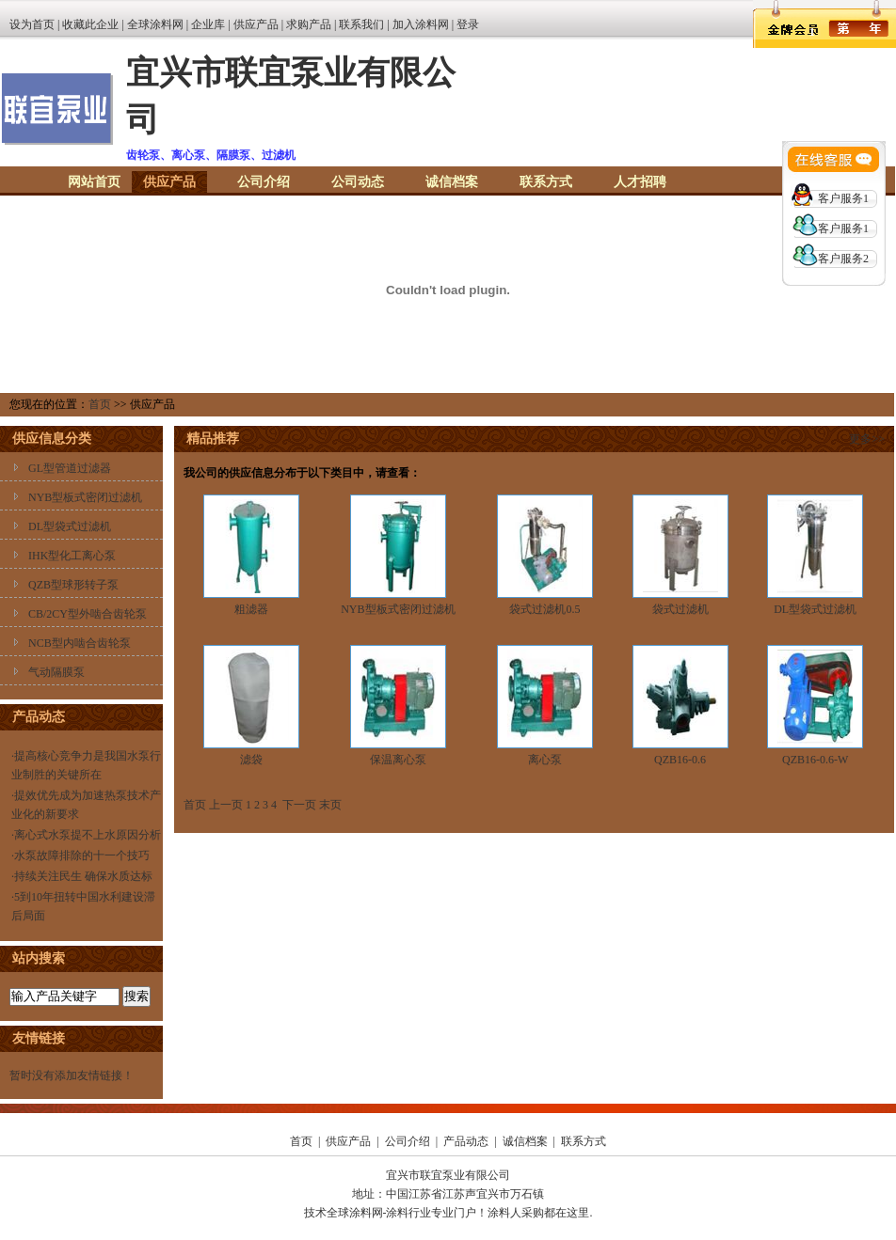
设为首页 (32, 24)
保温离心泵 (398, 759)
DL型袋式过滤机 (69, 526)
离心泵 (545, 759)
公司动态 (357, 182)
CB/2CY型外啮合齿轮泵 (87, 613)
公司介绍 (263, 182)
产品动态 (465, 1141)
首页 (99, 404)
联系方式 (546, 182)
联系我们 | (365, 24)
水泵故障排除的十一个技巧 (82, 855)
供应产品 (256, 24)
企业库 (208, 24)
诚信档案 (451, 182)
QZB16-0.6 (680, 759)
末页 (330, 804)
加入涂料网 (420, 24)
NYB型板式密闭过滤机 (85, 497)
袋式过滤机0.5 (544, 609)
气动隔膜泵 (56, 672)
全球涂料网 (155, 24)
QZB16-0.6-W (815, 759)
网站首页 (94, 182)
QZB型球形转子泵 (73, 584)
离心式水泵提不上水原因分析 (87, 834)
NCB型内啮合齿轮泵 (79, 643)
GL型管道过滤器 (69, 468)
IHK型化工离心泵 (72, 555)
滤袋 (251, 759)
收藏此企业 (90, 24)
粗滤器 (251, 609)
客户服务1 (843, 198)
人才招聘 (640, 182)
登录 (467, 24)
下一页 (299, 804)
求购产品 (308, 24)
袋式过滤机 (680, 609)
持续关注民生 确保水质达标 (83, 876)
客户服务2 (843, 258)
